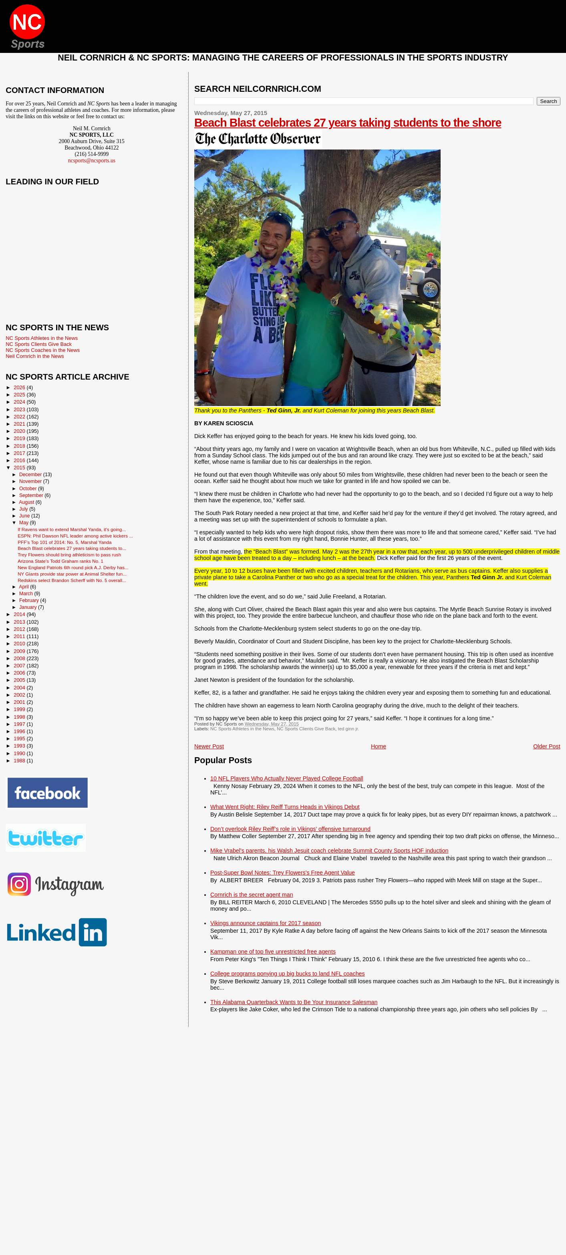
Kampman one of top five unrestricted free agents (273, 951)
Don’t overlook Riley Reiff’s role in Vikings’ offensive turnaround (290, 829)
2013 (20, 622)
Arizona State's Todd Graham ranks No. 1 (60, 561)
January (28, 607)
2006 (20, 673)
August (27, 502)
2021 (20, 424)
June (25, 516)
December (31, 474)
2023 (20, 409)
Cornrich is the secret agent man (251, 894)
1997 (20, 724)
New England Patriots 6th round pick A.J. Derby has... (73, 567)
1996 (20, 731)
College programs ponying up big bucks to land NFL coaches (287, 973)
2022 (20, 417)
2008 (20, 658)
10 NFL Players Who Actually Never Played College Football (286, 778)
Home (378, 746)
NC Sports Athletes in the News (242, 728)
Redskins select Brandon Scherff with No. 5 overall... (72, 580)
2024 (20, 402)
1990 (20, 753)
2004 (20, 688)
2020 (20, 431)
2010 (20, 644)
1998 (20, 717)
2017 (20, 453)
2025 (20, 395)
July (24, 509)
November (31, 481)
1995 (20, 739)
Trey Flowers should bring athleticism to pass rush (69, 554)
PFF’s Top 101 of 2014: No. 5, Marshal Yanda (64, 542)
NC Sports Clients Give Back (306, 728)
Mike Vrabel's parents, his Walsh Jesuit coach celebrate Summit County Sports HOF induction (329, 850)
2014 (20, 614)
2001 (20, 702)
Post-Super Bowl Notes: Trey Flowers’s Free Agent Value (282, 872)
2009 (20, 651)
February (29, 600)
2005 (20, 680)
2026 (20, 387)
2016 (20, 460)
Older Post (546, 746)
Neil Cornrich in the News (35, 356)
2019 (20, 438)
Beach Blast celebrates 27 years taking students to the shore (347, 122)
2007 (20, 666)
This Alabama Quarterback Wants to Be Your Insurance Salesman (293, 1002)
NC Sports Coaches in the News (43, 350)
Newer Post (209, 746)
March (26, 593)
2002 (20, 695)
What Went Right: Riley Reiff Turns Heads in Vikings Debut (285, 807)
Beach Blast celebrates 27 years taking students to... (72, 548)
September (31, 495)
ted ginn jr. (348, 728)
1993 (20, 746)
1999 (20, 709)
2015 (20, 468)
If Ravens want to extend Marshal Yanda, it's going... (72, 529)
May (24, 522)
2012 (20, 629)
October (28, 488)
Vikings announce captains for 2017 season (265, 923)
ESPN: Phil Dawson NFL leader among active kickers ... (75, 535)
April (24, 587)
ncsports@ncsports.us (91, 161)
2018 (20, 446)
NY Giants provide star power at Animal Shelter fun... (72, 573)
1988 (20, 761)
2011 (20, 636)
